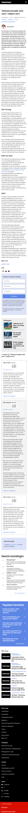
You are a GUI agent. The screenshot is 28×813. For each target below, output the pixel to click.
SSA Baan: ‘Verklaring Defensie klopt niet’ (18, 696)
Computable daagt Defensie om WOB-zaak (19, 668)
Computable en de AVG (7, 768)
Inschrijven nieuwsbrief (7, 774)
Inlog (2, 777)
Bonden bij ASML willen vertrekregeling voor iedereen (11, 611)
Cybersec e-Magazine (7, 726)
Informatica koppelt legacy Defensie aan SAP (19, 675)
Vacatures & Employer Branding (10, 754)
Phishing (3, 732)
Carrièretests (5, 711)
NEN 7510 (4, 738)
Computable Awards (7, 717)
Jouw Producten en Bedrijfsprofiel (11, 748)
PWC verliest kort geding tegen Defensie (18, 682)
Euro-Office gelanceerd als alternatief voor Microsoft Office (12, 632)
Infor (16, 19)
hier (14, 310)
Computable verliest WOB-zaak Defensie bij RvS (18, 659)
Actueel (3, 19)
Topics (3, 729)
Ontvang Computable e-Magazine (10, 723)
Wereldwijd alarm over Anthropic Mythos (10, 640)
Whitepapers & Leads (7, 751)
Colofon (3, 765)
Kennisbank (4, 714)
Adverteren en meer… (7, 745)
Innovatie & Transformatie (16, 654)
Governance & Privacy (18, 692)
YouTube (6, 793)
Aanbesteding (5, 264)
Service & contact (6, 771)
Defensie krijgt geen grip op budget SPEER (18, 689)
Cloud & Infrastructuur (19, 671)
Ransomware (5, 735)
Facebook (6, 784)
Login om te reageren (9, 396)
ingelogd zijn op (13, 544)
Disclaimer (4, 807)
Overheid (10, 19)
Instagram (6, 796)
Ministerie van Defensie (8, 21)
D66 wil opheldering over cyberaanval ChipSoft (11, 618)
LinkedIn (6, 790)
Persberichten (5, 757)
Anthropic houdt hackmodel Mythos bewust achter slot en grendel (12, 625)
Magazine (4, 720)
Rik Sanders (10, 26)
